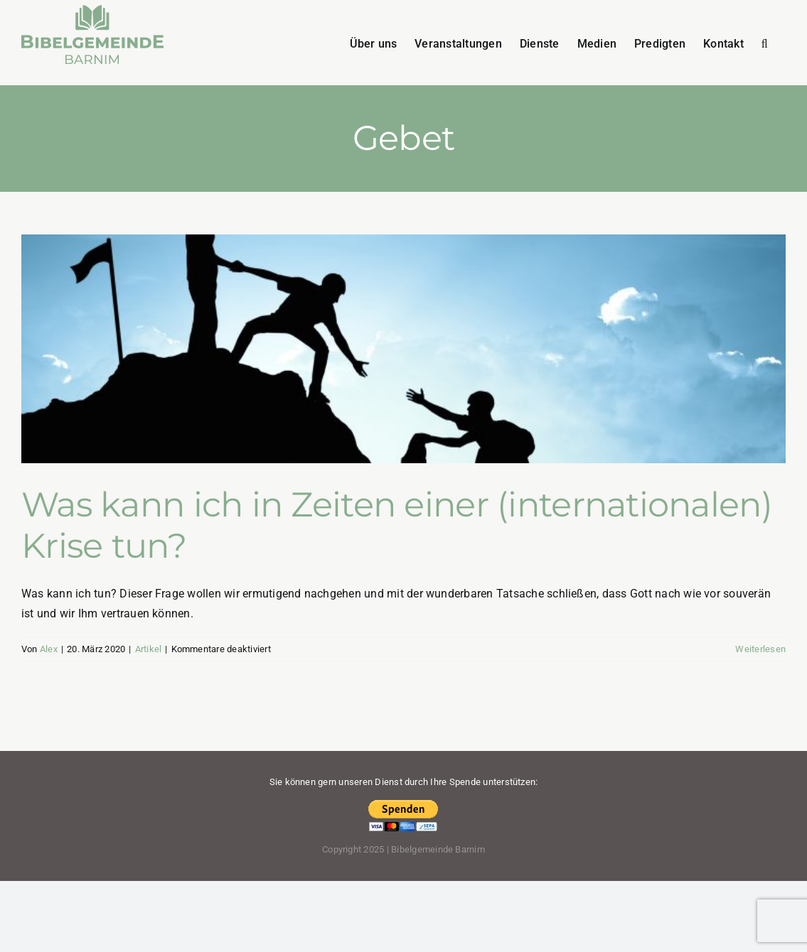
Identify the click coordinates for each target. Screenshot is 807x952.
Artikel (148, 649)
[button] (764, 42)
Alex (49, 649)
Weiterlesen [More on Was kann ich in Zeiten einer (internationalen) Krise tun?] (760, 649)
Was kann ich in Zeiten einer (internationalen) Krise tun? (396, 525)
